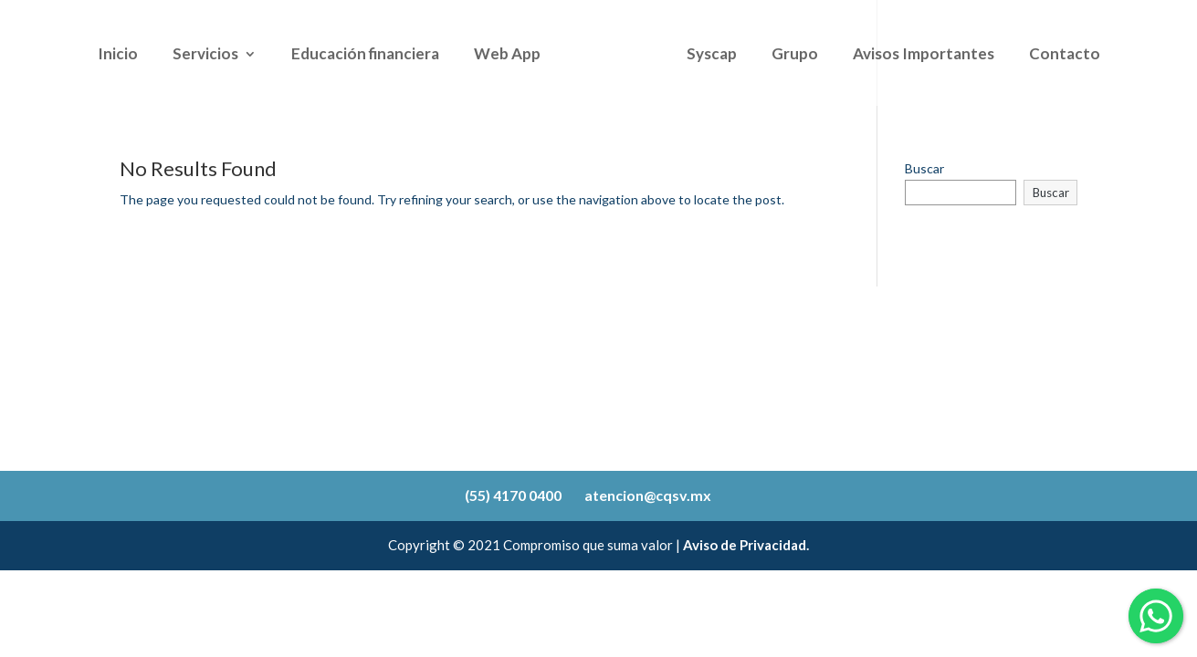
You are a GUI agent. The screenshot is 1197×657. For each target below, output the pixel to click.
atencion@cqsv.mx (647, 495)
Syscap (712, 55)
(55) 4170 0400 (513, 495)
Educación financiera (365, 55)
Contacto (1064, 55)
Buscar (924, 168)
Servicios (205, 55)
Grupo (795, 55)
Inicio (118, 55)
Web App (507, 55)
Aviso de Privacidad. (746, 545)
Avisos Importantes (923, 55)
